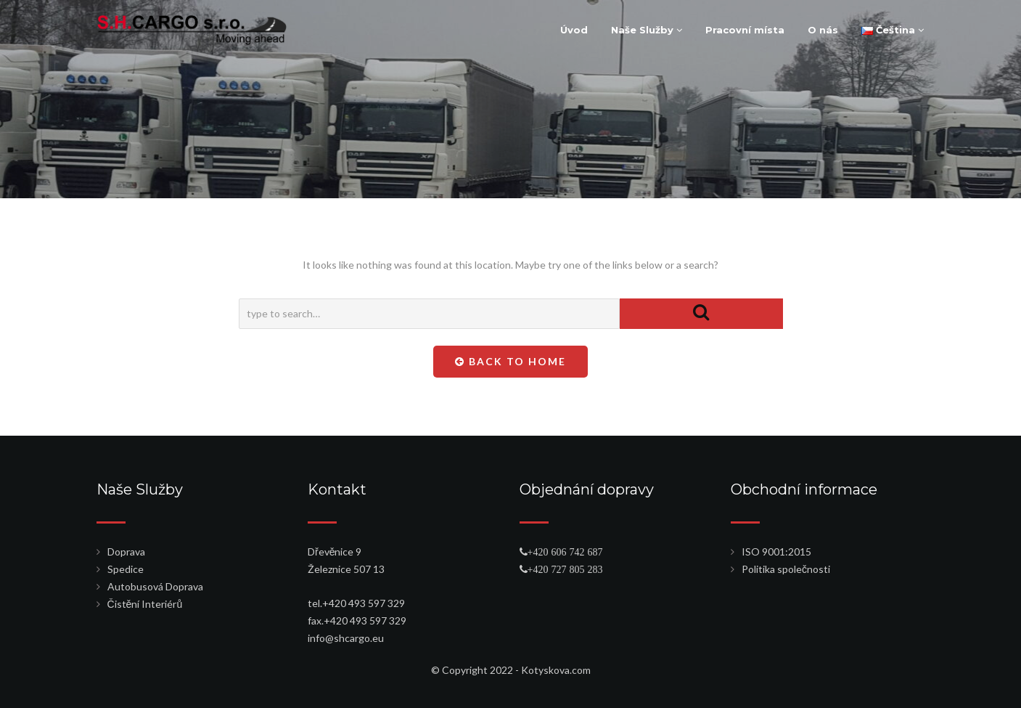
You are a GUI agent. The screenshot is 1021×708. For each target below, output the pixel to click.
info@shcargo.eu (346, 638)
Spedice (125, 569)
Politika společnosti (786, 569)
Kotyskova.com (556, 670)
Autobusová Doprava (155, 586)
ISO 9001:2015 (776, 551)
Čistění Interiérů (145, 604)
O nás (823, 30)
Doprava (126, 551)
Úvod (574, 30)
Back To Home (510, 361)
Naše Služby (646, 30)
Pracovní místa (744, 30)
